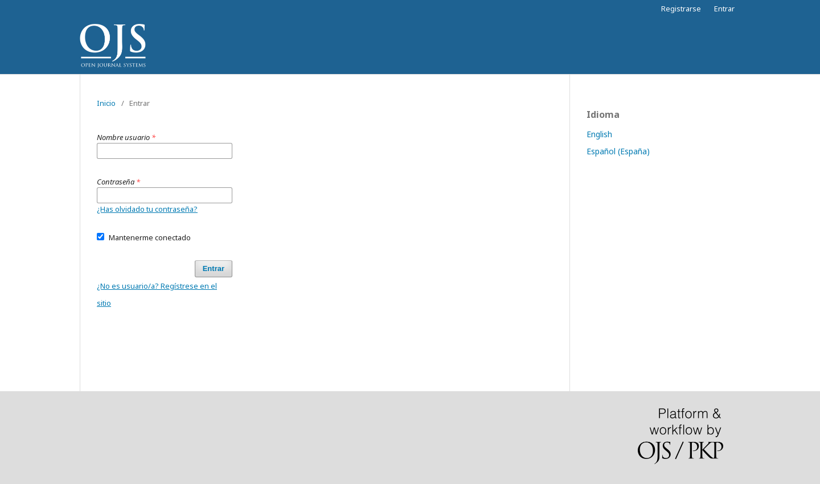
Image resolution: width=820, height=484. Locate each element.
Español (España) (618, 151)
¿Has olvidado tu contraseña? (147, 209)
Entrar (724, 8)
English (599, 134)
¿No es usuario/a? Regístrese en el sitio (157, 294)
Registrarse (681, 8)
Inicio (106, 103)
